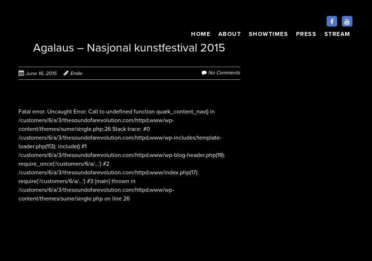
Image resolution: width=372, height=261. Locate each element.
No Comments (224, 73)
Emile (76, 73)
